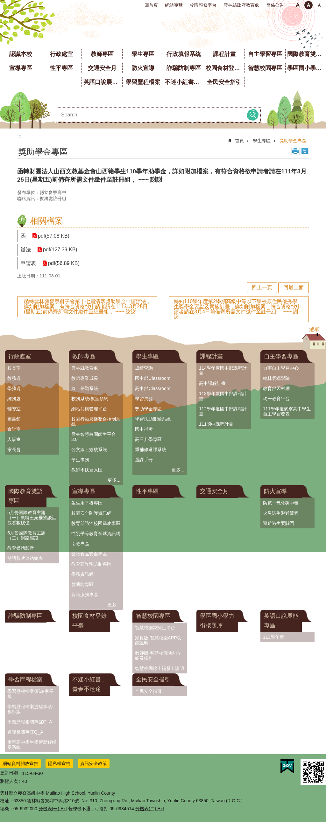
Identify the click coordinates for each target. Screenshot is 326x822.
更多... (114, 480)
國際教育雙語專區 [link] (306, 54)
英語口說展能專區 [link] (102, 82)
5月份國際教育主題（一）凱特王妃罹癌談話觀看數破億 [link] (31, 517)
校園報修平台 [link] (203, 5)
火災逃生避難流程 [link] (281, 513)
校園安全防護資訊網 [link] (91, 513)
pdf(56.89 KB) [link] (64, 263)
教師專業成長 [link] (84, 378)
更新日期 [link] (9, 772)
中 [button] (308, 5)
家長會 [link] (14, 449)
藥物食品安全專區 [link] (89, 553)
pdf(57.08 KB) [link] (53, 236)
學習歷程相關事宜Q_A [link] (29, 721)
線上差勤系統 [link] (84, 388)
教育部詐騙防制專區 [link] (91, 564)
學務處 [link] (14, 388)
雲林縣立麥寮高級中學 (163, 29)
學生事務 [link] (80, 459)
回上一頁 (262, 287)
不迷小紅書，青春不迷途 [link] (184, 82)
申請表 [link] (28, 263)
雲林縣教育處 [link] (84, 368)
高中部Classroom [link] (152, 388)
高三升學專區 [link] (148, 439)
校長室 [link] (14, 368)
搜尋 (252, 115)
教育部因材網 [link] (276, 388)
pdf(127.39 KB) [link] (60, 249)
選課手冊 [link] (144, 459)
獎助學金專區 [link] (293, 140)
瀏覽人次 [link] (9, 781)
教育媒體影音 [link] (20, 548)
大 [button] (319, 5)
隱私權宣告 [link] (59, 763)
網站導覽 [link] (174, 5)
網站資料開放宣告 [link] (20, 763)
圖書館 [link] (14, 418)
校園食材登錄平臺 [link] (225, 68)
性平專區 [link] (61, 68)
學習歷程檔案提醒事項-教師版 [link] (30, 709)
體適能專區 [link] (82, 584)
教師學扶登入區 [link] (87, 469)
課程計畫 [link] (224, 54)
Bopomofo (305, 151)
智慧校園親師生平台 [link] (155, 627)
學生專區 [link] (142, 54)
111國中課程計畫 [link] (216, 424)
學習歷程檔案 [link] (143, 82)
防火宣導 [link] (142, 68)
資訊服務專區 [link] (84, 594)
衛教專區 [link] (80, 543)
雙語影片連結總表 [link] (25, 558)
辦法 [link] (26, 249)
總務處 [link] (14, 398)
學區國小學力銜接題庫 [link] (306, 68)
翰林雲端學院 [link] (276, 378)
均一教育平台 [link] (276, 398)
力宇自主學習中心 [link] (281, 368)
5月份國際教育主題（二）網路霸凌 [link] (26, 535)
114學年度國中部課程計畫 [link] (223, 371)
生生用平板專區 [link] (87, 502)
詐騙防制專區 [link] (184, 68)
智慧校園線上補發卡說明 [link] (159, 668)
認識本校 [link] (20, 54)
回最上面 (293, 287)
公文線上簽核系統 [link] (89, 449)
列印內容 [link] (295, 151)
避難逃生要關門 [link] (278, 523)
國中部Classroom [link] (152, 378)
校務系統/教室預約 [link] (89, 398)
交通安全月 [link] (102, 68)
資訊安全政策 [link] (93, 763)
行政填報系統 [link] (184, 54)
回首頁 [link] (151, 5)
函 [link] (23, 236)
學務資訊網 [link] (82, 574)
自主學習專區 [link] (265, 54)
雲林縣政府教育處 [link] (241, 5)
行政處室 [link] (61, 54)
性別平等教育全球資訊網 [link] (95, 533)
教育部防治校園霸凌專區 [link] (95, 523)
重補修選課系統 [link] (150, 449)
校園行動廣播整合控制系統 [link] (95, 421)
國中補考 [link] (144, 429)
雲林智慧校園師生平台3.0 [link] (93, 437)
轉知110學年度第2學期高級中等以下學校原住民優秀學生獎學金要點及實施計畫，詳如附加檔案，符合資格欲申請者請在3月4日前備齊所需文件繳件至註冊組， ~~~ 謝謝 (237, 309)
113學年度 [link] (273, 637)
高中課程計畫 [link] (212, 383)
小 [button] (298, 5)
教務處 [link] (14, 378)
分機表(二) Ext (149, 808)
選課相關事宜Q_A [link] (25, 732)
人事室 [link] (14, 439)
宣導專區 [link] (20, 68)
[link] (287, 766)
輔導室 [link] (14, 408)
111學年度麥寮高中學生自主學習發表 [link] (287, 411)
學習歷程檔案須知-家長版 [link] (30, 694)
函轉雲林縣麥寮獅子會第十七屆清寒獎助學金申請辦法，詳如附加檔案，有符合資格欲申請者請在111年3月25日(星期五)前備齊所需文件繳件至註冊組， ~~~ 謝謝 (87, 306)
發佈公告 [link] (275, 5)
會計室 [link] (14, 429)
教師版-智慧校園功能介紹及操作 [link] (158, 656)
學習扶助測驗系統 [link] (153, 418)
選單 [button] (314, 329)
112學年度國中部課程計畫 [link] (223, 411)
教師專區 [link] (102, 54)
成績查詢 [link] (144, 368)
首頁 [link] (239, 140)
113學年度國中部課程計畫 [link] (223, 396)
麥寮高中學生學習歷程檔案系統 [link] (31, 745)
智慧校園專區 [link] (265, 68)
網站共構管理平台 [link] (89, 408)
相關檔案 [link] (46, 220)
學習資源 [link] (144, 398)
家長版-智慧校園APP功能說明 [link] (158, 640)
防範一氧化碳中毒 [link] (281, 502)
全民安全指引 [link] (224, 82)
